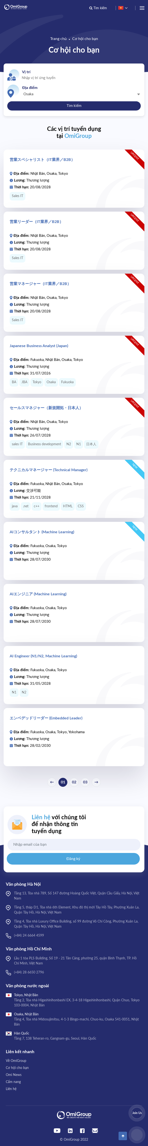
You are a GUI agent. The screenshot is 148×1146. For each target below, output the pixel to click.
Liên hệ (11, 1089)
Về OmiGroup (16, 1061)
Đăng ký (73, 859)
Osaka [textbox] (28, 94)
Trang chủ (58, 39)
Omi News (13, 1075)
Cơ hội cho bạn (85, 39)
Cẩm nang (13, 1082)
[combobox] (81, 94)
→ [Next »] (96, 782)
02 (74, 782)
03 (85, 782)
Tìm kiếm (74, 106)
